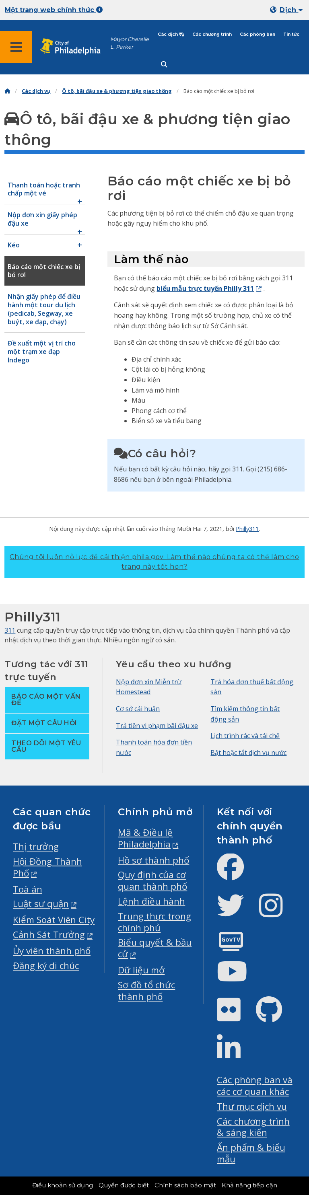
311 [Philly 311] (9, 630)
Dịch (291, 10)
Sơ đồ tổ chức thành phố (146, 991)
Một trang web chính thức (54, 10)
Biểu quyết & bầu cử (155, 948)
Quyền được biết (124, 1185)
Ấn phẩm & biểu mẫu (251, 1153)
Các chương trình (212, 34)
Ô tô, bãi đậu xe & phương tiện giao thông (117, 91)
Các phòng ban (257, 34)
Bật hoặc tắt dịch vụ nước (248, 752)
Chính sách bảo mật (185, 1185)
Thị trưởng (36, 846)
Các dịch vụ (171, 34)
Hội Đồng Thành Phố (47, 867)
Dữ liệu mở (141, 970)
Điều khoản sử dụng (62, 1185)
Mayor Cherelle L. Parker (129, 43)
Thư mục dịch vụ (252, 1106)
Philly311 (247, 528)
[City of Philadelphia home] (74, 47)
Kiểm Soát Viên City (54, 919)
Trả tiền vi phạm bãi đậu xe (157, 725)
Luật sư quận (41, 903)
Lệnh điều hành (151, 901)
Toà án (27, 889)
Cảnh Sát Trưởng (49, 934)
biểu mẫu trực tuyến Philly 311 (205, 288)
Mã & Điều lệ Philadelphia (145, 838)
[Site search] (164, 64)
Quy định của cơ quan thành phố (152, 880)
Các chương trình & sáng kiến (253, 1127)
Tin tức (291, 34)
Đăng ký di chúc (46, 965)
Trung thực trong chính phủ (154, 922)
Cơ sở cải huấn (138, 708)
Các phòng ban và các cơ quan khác (255, 1086)
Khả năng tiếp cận (249, 1185)
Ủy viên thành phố (52, 950)
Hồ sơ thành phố (153, 860)
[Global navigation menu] (16, 47)
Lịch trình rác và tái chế (245, 735)
